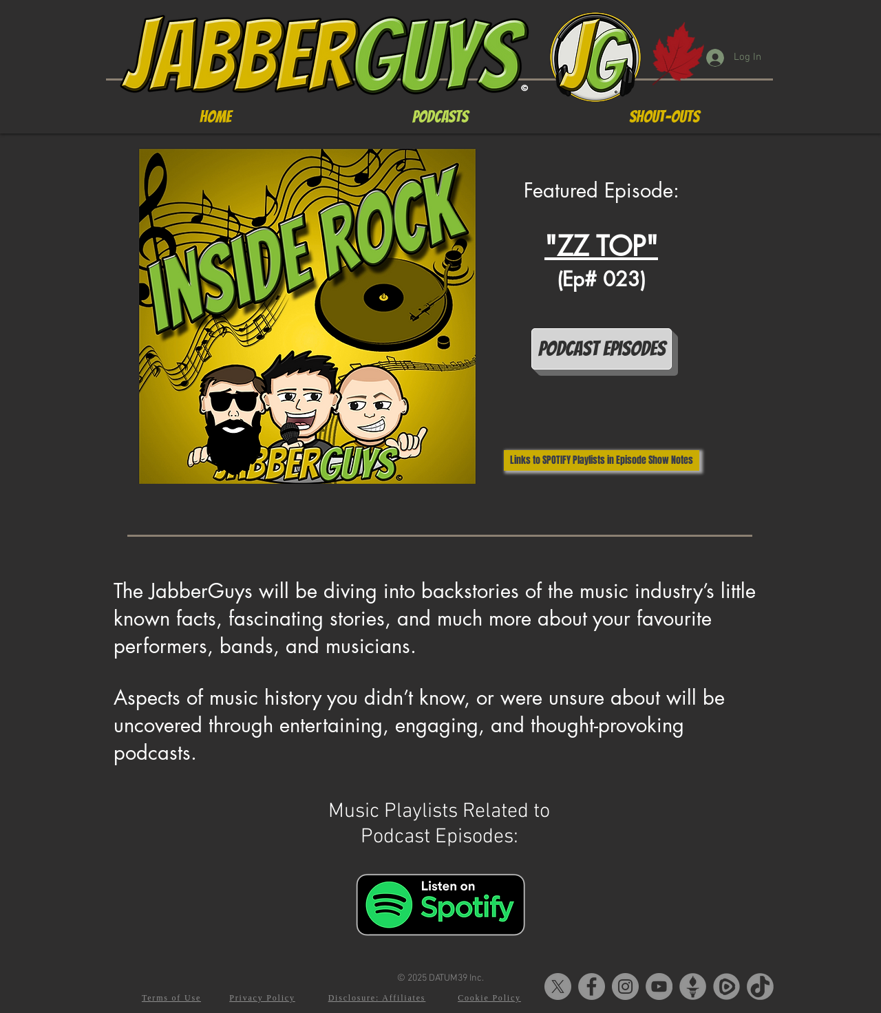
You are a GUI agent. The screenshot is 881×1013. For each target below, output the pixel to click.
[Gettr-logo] (692, 986)
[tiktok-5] (760, 986)
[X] (557, 986)
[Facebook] (591, 986)
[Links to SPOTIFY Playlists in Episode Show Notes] (601, 460)
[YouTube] (659, 986)
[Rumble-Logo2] (726, 986)
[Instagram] (625, 986)
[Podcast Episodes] (601, 349)
